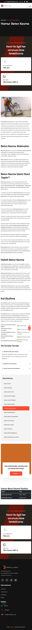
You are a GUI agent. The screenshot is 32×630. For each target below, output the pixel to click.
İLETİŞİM (16, 473)
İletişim (2, 597)
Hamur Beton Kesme (10, 408)
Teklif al (6, 605)
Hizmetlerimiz (4, 592)
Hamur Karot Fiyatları (9, 396)
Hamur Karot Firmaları (9, 400)
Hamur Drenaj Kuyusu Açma (11, 437)
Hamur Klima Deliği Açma (10, 433)
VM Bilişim (12, 627)
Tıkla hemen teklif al (10, 82)
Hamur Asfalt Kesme (9, 412)
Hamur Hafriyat (7, 429)
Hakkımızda (3, 594)
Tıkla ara (6, 68)
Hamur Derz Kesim (8, 425)
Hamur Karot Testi (8, 392)
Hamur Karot (7, 383)
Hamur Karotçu (7, 388)
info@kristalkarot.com (11, 1)
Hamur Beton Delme (9, 404)
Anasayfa (3, 20)
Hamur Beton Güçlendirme (10, 416)
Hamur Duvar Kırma (8, 420)
